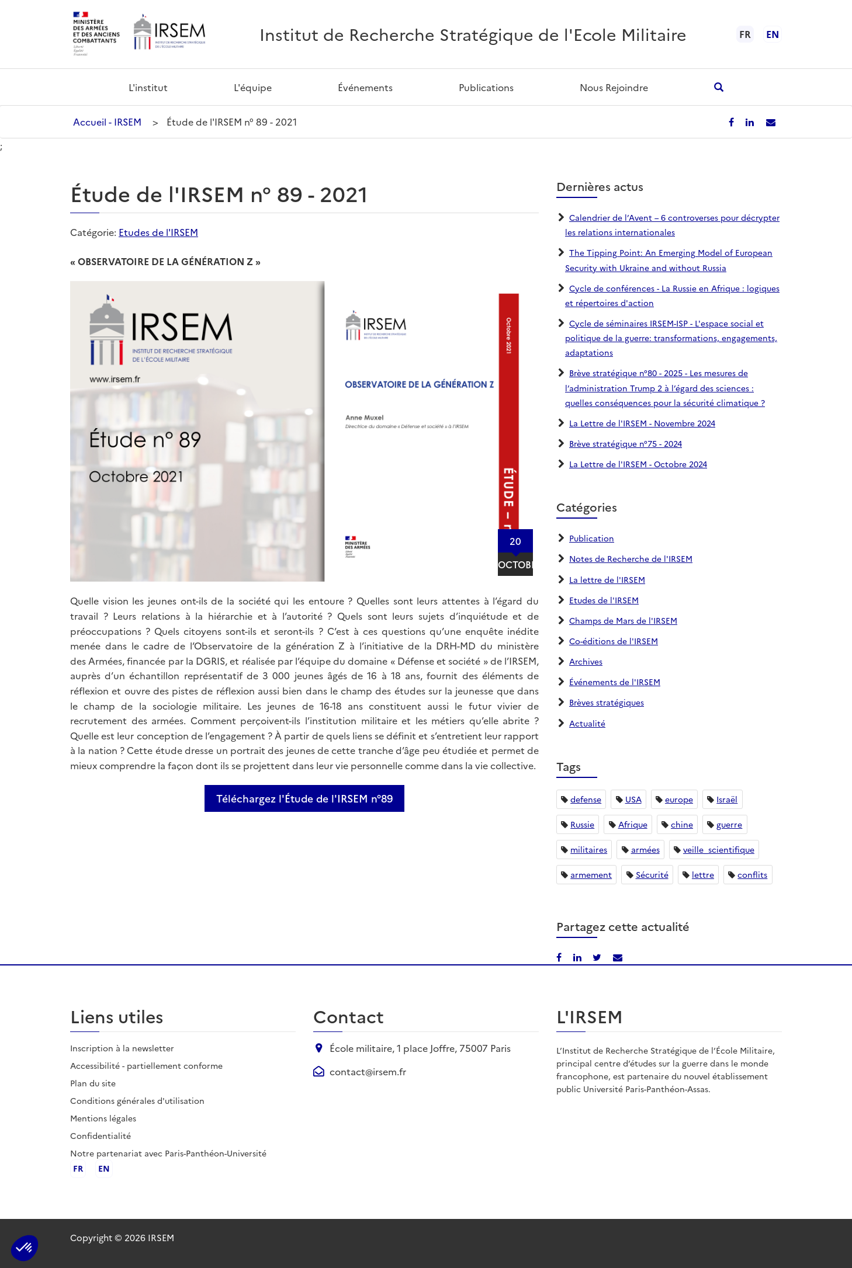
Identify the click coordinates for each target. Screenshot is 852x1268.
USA (633, 799)
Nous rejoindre (614, 87)
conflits (752, 874)
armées (645, 849)
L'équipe (253, 87)
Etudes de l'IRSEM (158, 231)
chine (682, 824)
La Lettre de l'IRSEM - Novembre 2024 (643, 423)
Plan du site (93, 1083)
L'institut (148, 87)
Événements (365, 87)
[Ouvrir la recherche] (719, 87)
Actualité (587, 723)
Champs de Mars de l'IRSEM (623, 620)
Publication (591, 538)
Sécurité (652, 874)
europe (679, 799)
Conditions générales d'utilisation (137, 1100)
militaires (588, 849)
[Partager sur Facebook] (735, 121)
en (772, 33)
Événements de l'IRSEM (614, 681)
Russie (582, 824)
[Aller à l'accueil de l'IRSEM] (169, 34)
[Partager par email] (771, 121)
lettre (703, 874)
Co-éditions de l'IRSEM (614, 641)
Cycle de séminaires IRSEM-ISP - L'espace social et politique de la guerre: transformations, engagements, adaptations (672, 337)
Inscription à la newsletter (122, 1048)
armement (591, 874)
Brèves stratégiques (607, 702)
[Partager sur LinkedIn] (752, 121)
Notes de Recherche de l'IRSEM (631, 558)
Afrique (632, 824)
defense (585, 799)
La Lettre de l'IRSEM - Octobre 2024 (639, 464)
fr (78, 1169)
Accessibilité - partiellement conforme (146, 1065)
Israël (726, 799)
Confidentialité (100, 1135)
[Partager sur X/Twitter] (597, 956)
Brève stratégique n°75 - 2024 (626, 443)
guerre (729, 824)
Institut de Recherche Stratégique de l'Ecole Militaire (473, 33)
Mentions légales (103, 1118)
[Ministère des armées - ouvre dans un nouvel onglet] (97, 34)
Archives (586, 661)
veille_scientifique (718, 849)
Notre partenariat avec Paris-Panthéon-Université (168, 1153)
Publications (486, 87)
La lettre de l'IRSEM (607, 579)
